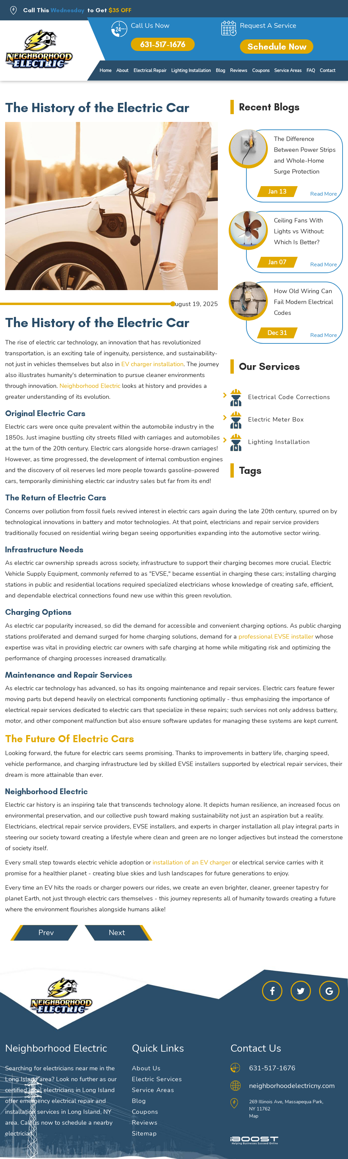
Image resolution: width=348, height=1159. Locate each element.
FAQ (311, 71)
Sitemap (144, 1133)
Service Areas (287, 71)
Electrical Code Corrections (289, 397)
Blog (220, 71)
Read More (323, 194)
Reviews (238, 71)
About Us (146, 1068)
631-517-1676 (163, 44)
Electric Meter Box (276, 419)
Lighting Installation (191, 71)
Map (253, 1116)
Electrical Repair (150, 71)
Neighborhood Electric (89, 386)
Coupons (260, 71)
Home (105, 71)
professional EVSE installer (276, 636)
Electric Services (157, 1079)
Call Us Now (150, 25)
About (122, 71)
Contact (327, 71)
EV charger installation (152, 364)
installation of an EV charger (191, 862)
